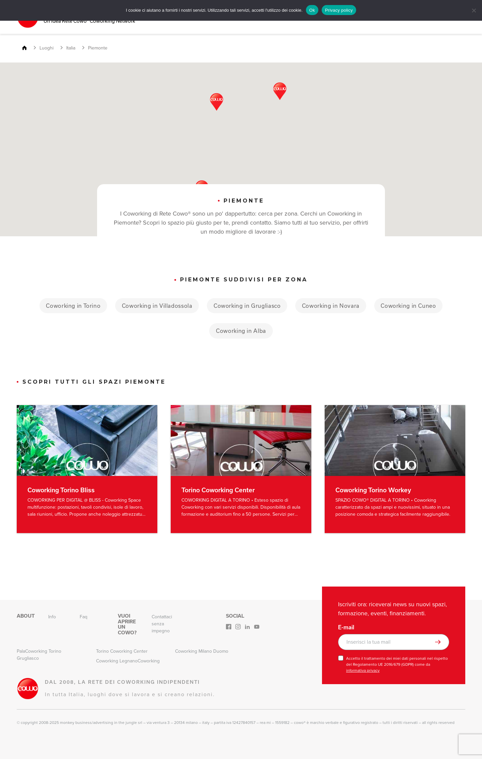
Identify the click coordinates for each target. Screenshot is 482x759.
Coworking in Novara (332, 305)
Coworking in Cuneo (410, 305)
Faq (83, 616)
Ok (312, 10)
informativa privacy (363, 670)
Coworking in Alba (241, 331)
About (26, 616)
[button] (216, 102)
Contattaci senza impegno (162, 623)
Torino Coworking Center (122, 651)
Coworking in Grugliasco (247, 305)
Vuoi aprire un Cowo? (127, 624)
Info (52, 616)
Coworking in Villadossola (155, 305)
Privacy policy (339, 10)
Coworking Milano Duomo (201, 651)
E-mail (346, 627)
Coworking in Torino (71, 305)
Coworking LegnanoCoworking (128, 660)
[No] (473, 10)
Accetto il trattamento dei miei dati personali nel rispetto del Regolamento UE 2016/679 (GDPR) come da (397, 664)
